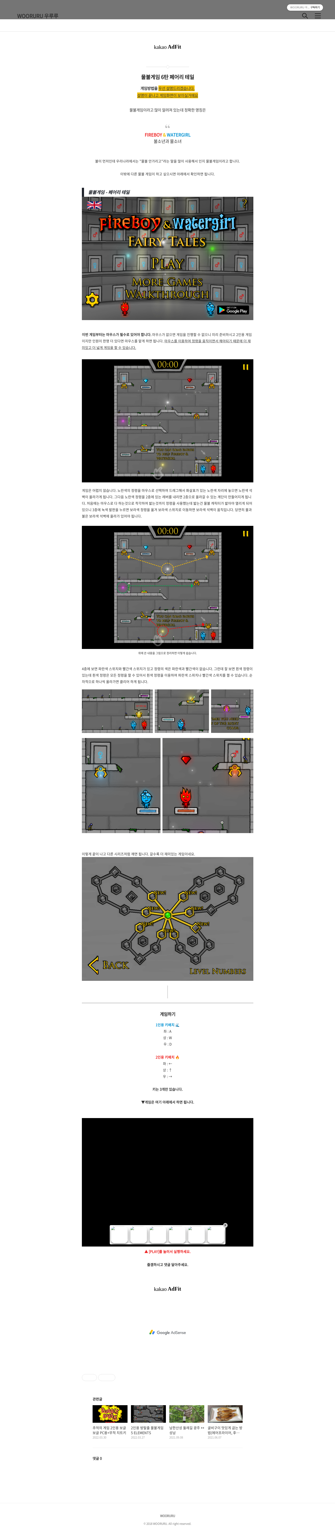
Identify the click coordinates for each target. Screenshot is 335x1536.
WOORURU (167, 1516)
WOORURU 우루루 (37, 16)
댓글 (97, 1458)
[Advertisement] (167, 1332)
